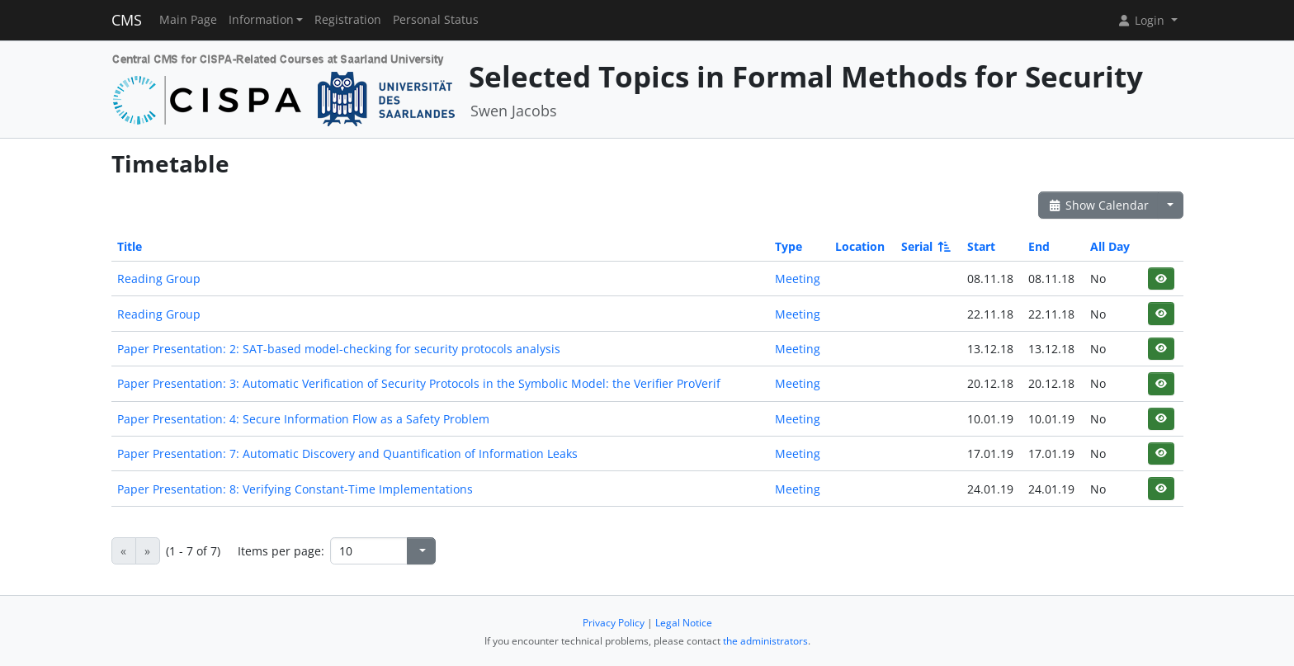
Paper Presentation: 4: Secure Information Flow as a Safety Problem (303, 419)
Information (261, 19)
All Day (1110, 246)
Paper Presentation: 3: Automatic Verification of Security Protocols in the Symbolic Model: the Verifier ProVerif (418, 383)
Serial (924, 246)
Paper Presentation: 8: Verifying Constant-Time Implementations (295, 489)
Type (788, 246)
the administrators (765, 641)
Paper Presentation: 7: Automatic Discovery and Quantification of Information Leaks (347, 453)
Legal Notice (683, 623)
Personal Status (436, 19)
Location (860, 246)
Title (129, 246)
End (1039, 246)
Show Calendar (1099, 205)
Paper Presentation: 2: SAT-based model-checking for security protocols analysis (338, 349)
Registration (347, 19)
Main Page (188, 19)
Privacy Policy (614, 623)
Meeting (797, 278)
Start (981, 246)
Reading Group (159, 278)
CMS (126, 20)
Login (1142, 20)
